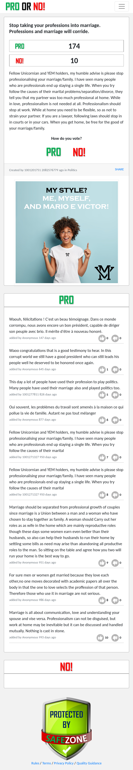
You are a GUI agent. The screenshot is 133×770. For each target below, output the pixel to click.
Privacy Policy (64, 763)
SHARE (119, 169)
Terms (46, 763)
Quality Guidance (89, 763)
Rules (35, 763)
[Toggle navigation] (122, 6)
